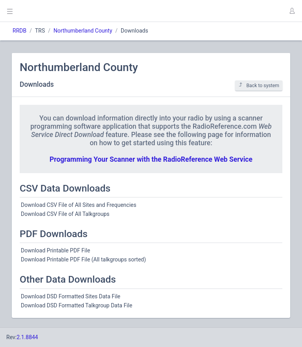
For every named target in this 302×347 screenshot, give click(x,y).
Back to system (258, 85)
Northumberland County (82, 30)
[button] (292, 11)
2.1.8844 (27, 337)
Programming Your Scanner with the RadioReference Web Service (151, 159)
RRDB (19, 30)
